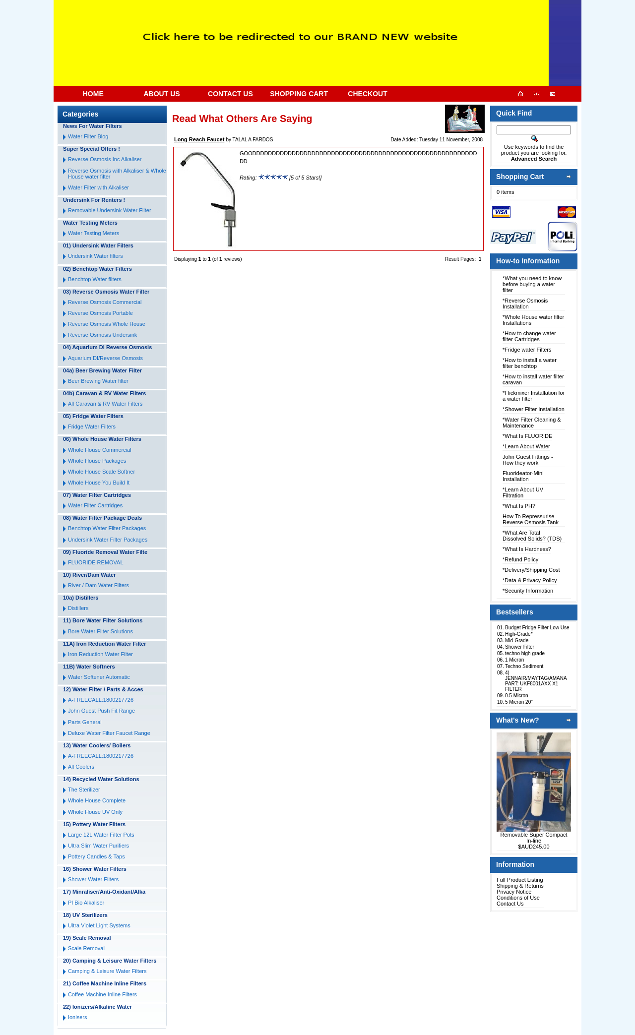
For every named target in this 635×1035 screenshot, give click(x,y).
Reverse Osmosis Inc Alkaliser (105, 159)
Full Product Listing (520, 880)
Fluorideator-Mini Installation (523, 476)
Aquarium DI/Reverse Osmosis (105, 358)
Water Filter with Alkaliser (98, 187)
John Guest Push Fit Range (101, 711)
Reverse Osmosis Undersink (102, 335)
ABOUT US (161, 94)
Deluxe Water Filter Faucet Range (109, 733)
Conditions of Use (518, 898)
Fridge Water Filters (92, 426)
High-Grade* (519, 634)
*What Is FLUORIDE (527, 436)
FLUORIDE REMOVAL (96, 562)
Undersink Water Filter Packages (107, 540)
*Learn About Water (526, 446)
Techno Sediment (524, 666)
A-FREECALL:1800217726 (100, 700)
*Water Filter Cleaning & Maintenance (532, 422)
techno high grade (525, 653)
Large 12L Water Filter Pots (101, 835)
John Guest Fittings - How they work (528, 460)
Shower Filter (519, 647)
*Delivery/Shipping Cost (531, 570)
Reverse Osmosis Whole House (106, 324)
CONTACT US (230, 94)
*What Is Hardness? (527, 549)
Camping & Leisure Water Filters (107, 971)
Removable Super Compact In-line (534, 838)
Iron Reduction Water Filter (100, 654)
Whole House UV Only (95, 812)
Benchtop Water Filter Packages (107, 528)
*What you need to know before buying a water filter (532, 284)
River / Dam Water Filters (98, 585)
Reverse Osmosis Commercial (105, 302)
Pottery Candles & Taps (96, 856)
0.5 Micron (516, 695)
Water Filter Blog (88, 136)
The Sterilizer (84, 789)
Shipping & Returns (520, 886)
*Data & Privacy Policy (530, 580)
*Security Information (528, 591)
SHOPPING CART (299, 94)
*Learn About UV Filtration (523, 492)
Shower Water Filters (93, 879)
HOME (93, 94)
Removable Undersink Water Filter (109, 210)
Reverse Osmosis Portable (100, 313)
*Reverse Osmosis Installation (525, 303)
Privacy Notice (514, 892)
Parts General (85, 722)
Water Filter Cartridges (95, 505)
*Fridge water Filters (527, 350)
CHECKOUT (367, 94)
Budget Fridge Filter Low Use (537, 627)
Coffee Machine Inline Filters (102, 994)
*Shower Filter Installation (534, 409)
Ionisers (77, 1017)
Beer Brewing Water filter (98, 381)
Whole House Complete (97, 800)
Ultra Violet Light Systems (99, 925)
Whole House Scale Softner (101, 472)
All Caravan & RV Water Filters (105, 404)
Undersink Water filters (95, 256)
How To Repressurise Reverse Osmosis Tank (531, 519)
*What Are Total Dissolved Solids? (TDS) (532, 536)
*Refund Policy (520, 559)
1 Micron (514, 660)
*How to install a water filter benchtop (530, 363)
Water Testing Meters (93, 233)
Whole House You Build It (98, 483)
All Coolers (81, 767)
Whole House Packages (97, 461)
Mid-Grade (516, 640)
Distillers (78, 608)
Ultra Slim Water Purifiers (98, 846)
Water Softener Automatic (99, 677)
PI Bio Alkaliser (86, 903)
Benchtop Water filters (95, 279)
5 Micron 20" (519, 702)
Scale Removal (86, 948)
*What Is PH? (519, 506)
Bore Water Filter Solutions (100, 631)
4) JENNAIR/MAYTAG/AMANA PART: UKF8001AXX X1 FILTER (536, 681)
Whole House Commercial (99, 450)
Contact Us (510, 904)
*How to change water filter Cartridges (529, 336)
